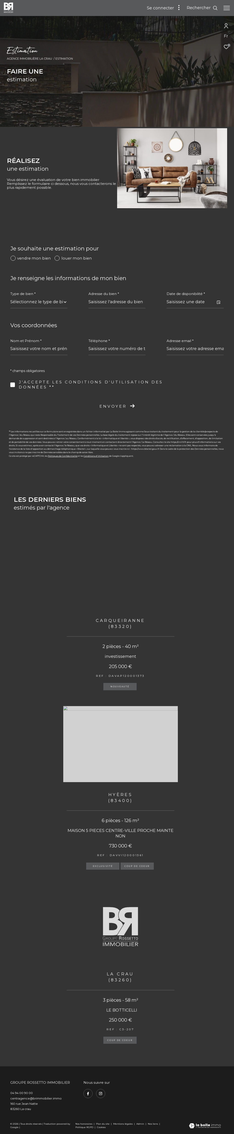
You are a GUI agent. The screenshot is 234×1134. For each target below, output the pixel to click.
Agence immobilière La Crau (29, 58)
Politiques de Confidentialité (62, 456)
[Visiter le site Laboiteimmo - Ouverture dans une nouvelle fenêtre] (205, 1126)
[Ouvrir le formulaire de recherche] (202, 8)
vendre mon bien (34, 258)
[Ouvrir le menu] (226, 8)
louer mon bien (76, 258)
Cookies (101, 1127)
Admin (140, 1123)
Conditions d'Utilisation (96, 456)
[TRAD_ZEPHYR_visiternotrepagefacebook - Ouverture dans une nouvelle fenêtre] (88, 1093)
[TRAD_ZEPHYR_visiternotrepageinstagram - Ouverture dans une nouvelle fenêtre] (100, 1093)
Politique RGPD (84, 1127)
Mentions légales (123, 1123)
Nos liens (153, 1123)
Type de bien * (23, 294)
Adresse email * (180, 341)
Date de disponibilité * (186, 294)
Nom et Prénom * (26, 341)
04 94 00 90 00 (21, 1093)
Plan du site (103, 1123)
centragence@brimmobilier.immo (36, 1098)
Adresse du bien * (103, 294)
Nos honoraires (83, 1123)
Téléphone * (99, 341)
